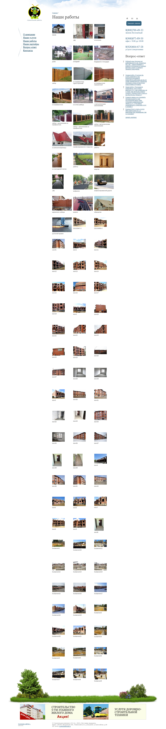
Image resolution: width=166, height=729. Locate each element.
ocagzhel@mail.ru (65, 726)
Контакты (28, 50)
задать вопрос (131, 117)
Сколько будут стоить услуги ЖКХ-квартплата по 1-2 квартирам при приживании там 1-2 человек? (136, 111)
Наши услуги (29, 37)
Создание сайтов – (24, 724)
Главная (55, 13)
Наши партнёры (31, 44)
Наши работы (30, 41)
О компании (29, 34)
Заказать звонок (134, 23)
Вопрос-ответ (30, 47)
